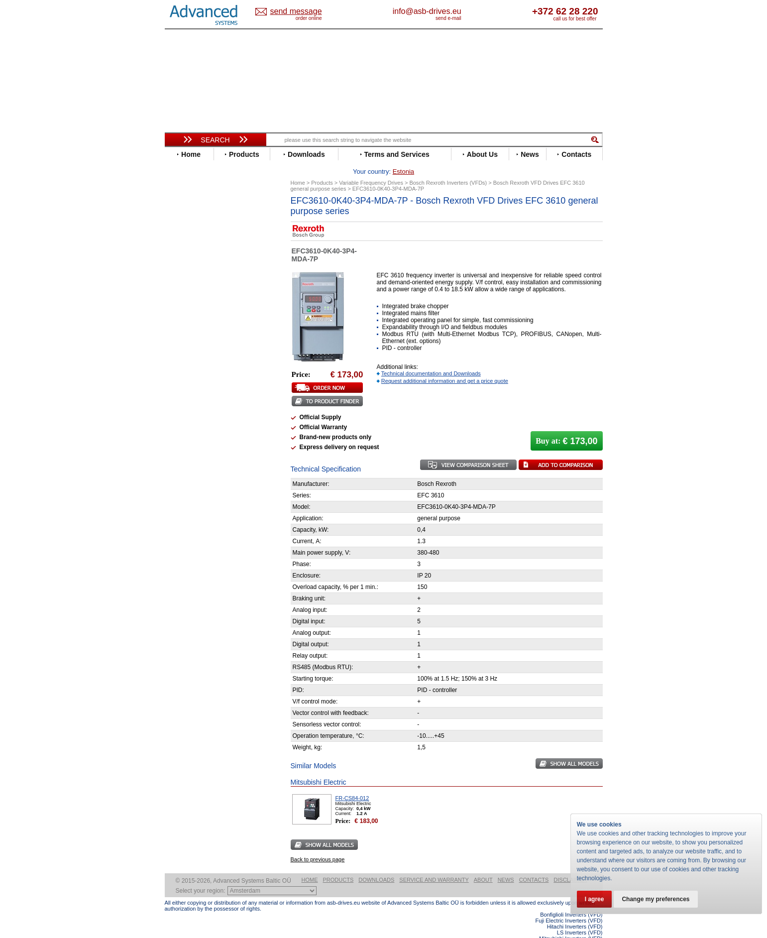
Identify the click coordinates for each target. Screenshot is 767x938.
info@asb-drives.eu (468, 11)
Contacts (534, 864)
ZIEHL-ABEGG (196, 462)
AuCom (185, 496)
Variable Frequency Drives (209, 208)
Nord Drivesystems (203, 380)
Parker (184, 395)
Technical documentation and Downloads (431, 358)
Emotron (187, 283)
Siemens (187, 432)
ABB (181, 216)
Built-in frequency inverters (203, 730)
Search (215, 140)
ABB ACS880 (586, 935)
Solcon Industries (201, 534)
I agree (594, 899)
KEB (180, 350)
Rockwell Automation (206, 402)
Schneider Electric (202, 417)
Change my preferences (655, 899)
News (506, 864)
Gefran (184, 313)
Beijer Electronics (201, 230)
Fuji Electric (192, 305)
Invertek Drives (197, 335)
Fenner (184, 298)
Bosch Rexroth (196, 245)
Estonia (304, 11)
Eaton (183, 268)
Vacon (183, 447)
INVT (181, 343)
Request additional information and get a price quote (444, 365)
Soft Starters (188, 481)
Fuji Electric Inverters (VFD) (568, 905)
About (483, 864)
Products (338, 864)
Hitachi (184, 320)
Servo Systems (192, 546)
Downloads (376, 864)
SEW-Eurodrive (197, 425)
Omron (184, 387)
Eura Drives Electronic (208, 290)
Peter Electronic (198, 519)
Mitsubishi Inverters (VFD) (570, 923)
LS (178, 365)
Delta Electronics (200, 260)
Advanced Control (201, 223)
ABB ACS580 (586, 929)
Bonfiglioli (190, 238)
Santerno (188, 410)
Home (310, 864)
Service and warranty (433, 864)
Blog (176, 631)
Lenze (183, 357)
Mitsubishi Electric (202, 372)
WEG (181, 455)
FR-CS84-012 (352, 783)
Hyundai (186, 328)
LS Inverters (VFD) (580, 917)
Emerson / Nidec (199, 275)
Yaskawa (187, 469)
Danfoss (186, 253)
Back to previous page (318, 844)
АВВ (181, 489)
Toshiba (186, 440)
